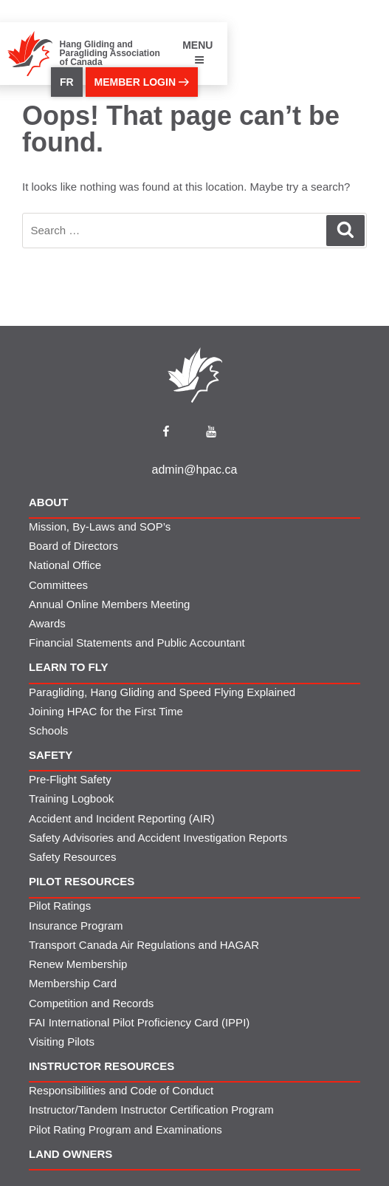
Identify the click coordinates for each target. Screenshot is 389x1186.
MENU (197, 52)
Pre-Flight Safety (70, 779)
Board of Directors (73, 545)
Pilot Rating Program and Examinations (125, 1129)
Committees (58, 585)
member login (141, 82)
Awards (47, 623)
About (48, 502)
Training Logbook (71, 798)
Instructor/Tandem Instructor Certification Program (151, 1109)
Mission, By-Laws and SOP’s (100, 526)
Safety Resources (72, 857)
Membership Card (73, 983)
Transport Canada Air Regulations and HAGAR (144, 944)
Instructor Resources (101, 1066)
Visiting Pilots (61, 1041)
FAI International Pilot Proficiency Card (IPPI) (139, 1022)
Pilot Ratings (60, 905)
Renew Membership (78, 964)
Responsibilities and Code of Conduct (121, 1090)
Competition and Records (91, 1003)
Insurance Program (76, 925)
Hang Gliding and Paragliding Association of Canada (110, 53)
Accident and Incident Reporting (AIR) (122, 818)
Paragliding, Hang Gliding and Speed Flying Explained (162, 692)
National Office (65, 565)
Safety (50, 755)
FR (67, 82)
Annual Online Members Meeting (109, 604)
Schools (48, 730)
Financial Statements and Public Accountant (137, 642)
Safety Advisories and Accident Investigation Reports (158, 837)
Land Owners (70, 1154)
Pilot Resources (81, 881)
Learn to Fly (69, 667)
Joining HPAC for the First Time (106, 711)
